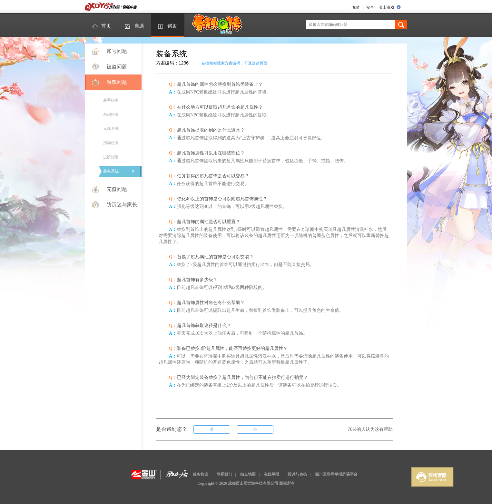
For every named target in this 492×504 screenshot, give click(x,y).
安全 (370, 7)
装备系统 (111, 171)
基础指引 (111, 114)
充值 (356, 7)
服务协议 (200, 474)
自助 (139, 26)
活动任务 (111, 143)
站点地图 (248, 474)
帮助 (172, 26)
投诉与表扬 (297, 474)
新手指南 (111, 100)
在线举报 (271, 474)
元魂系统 (111, 128)
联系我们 (224, 474)
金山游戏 (386, 7)
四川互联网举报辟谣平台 (336, 474)
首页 (106, 26)
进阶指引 (111, 157)
